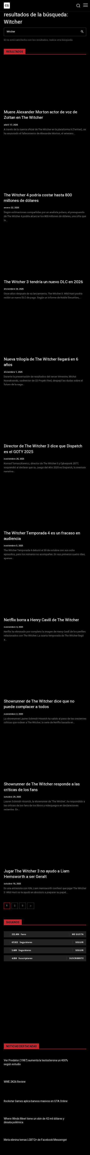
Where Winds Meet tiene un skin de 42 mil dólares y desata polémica (34, 1121)
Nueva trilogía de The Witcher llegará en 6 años (41, 362)
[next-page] (30, 906)
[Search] (82, 32)
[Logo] (7, 5)
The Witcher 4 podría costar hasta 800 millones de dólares (38, 198)
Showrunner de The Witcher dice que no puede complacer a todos (39, 704)
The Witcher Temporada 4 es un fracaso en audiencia (42, 536)
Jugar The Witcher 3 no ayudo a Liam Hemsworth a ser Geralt (36, 874)
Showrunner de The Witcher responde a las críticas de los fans (42, 787)
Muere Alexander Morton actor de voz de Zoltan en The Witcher (40, 115)
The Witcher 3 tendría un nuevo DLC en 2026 (43, 282)
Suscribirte (76, 958)
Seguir (79, 942)
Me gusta (78, 934)
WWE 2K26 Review (14, 1082)
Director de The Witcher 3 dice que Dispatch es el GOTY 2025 (43, 449)
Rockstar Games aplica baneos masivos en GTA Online (36, 1101)
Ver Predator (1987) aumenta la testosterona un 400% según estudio (36, 1062)
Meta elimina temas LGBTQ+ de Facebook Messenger (35, 1140)
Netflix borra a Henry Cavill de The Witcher (41, 620)
